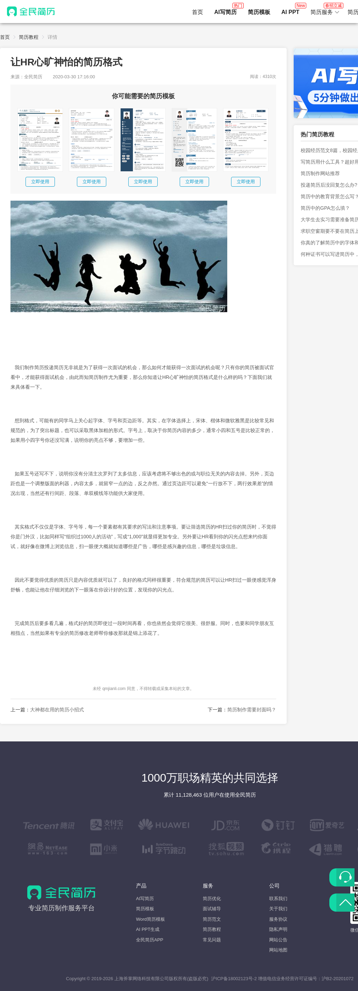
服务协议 (278, 919)
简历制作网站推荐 (320, 173)
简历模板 (145, 908)
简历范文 (212, 919)
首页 (197, 12)
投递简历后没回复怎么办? (329, 185)
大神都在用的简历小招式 (57, 709)
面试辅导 (212, 908)
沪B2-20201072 (337, 978)
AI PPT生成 (147, 929)
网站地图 (278, 950)
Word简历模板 (150, 919)
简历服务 (325, 10)
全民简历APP (149, 939)
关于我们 (278, 908)
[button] (325, 12)
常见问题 (212, 939)
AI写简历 (145, 898)
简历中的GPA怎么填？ (325, 208)
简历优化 (212, 898)
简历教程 (28, 37)
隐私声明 (278, 929)
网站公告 (278, 939)
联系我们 (278, 898)
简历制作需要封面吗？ (251, 709)
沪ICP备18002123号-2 (234, 978)
